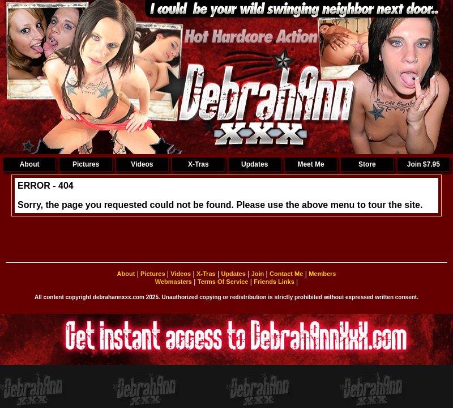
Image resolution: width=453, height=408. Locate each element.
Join (257, 273)
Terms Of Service (223, 281)
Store (367, 164)
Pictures (85, 164)
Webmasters (173, 281)
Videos (142, 164)
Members (322, 273)
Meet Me (310, 164)
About (30, 164)
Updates (254, 164)
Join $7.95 (423, 164)
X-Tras (198, 164)
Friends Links (274, 281)
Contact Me (286, 273)
